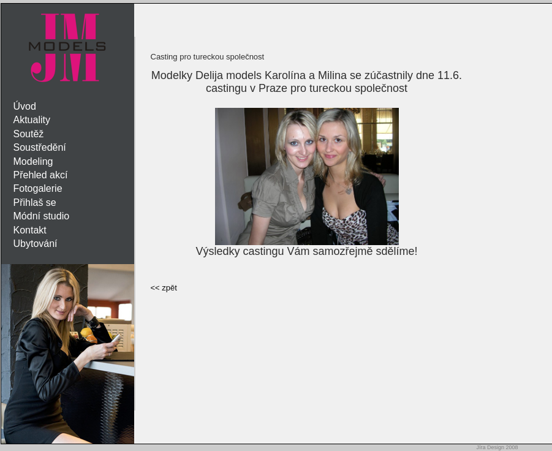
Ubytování (35, 243)
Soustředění (39, 147)
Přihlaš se (34, 202)
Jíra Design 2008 (497, 447)
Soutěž (28, 134)
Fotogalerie (37, 188)
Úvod (24, 106)
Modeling (33, 161)
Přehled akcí (40, 175)
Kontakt (30, 230)
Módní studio (41, 216)
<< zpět (164, 287)
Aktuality (31, 120)
